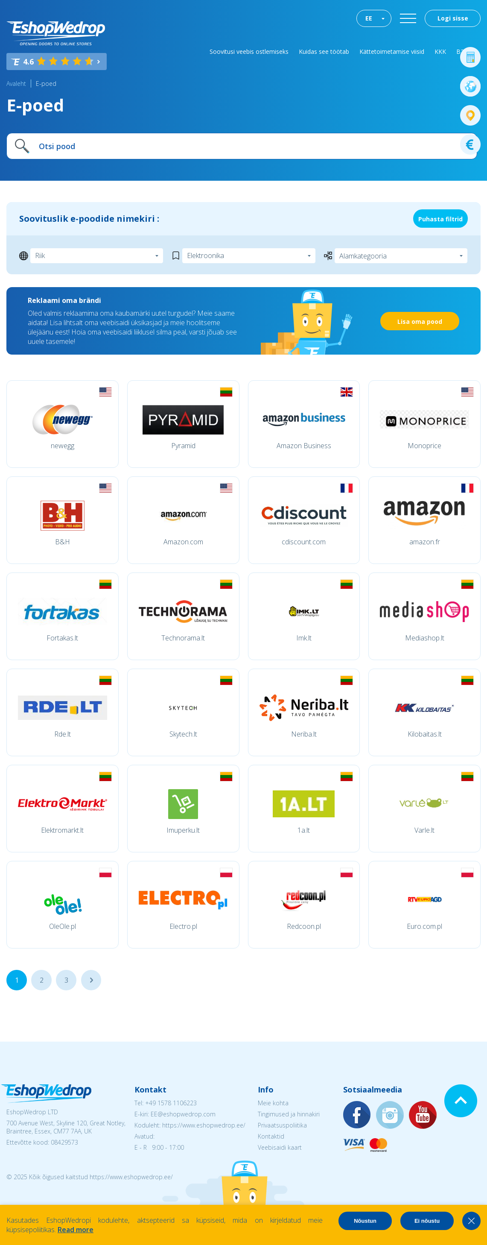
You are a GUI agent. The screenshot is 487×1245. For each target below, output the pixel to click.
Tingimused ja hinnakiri (289, 1114)
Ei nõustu (427, 1221)
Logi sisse (452, 18)
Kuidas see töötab (324, 51)
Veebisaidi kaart (280, 1147)
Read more (75, 1229)
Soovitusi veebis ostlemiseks (249, 51)
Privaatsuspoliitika (282, 1125)
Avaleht (16, 83)
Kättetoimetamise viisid (391, 51)
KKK (440, 51)
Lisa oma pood (419, 321)
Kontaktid (271, 1136)
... (91, 980)
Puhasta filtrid (440, 219)
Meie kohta (273, 1103)
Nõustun (365, 1221)
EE (368, 18)
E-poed (46, 83)
